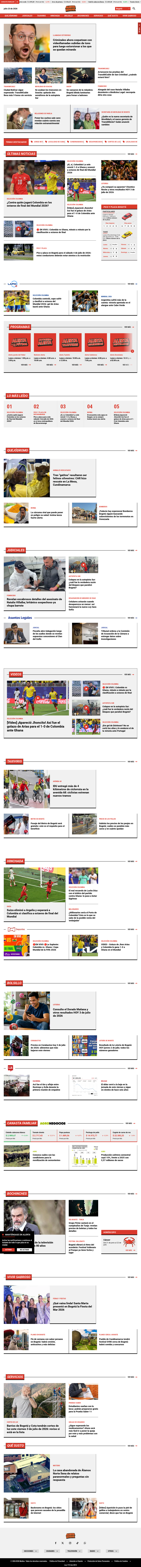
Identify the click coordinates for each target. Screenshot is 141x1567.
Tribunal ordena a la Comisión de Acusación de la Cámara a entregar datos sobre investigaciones (115, 634)
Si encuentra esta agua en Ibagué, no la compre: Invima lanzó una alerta (97, 416)
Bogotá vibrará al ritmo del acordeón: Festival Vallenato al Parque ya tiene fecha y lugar (82, 1248)
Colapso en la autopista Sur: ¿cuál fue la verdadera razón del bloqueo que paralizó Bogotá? (82, 582)
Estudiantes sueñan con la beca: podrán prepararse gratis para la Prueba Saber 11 (83, 1408)
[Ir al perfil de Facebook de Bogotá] (55, 1542)
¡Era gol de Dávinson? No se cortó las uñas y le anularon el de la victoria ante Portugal (118, 727)
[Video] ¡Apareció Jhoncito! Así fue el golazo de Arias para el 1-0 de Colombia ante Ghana (81, 211)
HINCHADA (55, 16)
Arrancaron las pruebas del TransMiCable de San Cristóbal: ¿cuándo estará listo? (117, 74)
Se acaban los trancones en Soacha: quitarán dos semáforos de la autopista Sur (48, 94)
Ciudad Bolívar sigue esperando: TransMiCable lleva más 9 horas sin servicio (18, 92)
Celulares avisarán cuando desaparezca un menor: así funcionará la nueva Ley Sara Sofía (82, 605)
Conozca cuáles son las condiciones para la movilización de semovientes (46, 1156)
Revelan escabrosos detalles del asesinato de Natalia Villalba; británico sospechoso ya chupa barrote (34, 601)
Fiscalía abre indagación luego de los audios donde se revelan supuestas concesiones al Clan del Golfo (47, 634)
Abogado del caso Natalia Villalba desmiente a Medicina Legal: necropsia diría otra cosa (116, 92)
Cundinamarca (77, 141)
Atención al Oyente (76, 1560)
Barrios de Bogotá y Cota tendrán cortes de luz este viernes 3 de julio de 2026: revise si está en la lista (33, 1428)
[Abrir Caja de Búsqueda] (134, 8)
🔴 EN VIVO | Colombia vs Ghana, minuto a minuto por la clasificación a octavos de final (63, 229)
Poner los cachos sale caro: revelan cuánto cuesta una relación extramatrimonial (48, 120)
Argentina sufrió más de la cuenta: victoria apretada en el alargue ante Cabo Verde (115, 301)
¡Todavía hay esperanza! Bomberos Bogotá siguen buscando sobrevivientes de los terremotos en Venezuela (116, 514)
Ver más (132, 154)
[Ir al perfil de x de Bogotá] (63, 1542)
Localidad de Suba (56, 141)
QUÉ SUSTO (113, 16)
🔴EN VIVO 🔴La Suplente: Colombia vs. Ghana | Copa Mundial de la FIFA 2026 (46, 946)
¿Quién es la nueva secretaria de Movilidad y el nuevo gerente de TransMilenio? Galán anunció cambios (117, 120)
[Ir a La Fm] (12, 283)
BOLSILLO (68, 16)
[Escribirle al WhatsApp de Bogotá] (85, 1542)
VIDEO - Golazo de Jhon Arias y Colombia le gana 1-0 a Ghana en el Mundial (115, 946)
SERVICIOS (98, 16)
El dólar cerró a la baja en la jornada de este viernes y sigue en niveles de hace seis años (116, 1086)
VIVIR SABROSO (129, 16)
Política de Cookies (121, 1560)
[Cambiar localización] (123, 8)
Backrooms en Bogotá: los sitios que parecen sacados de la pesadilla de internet (48, 1509)
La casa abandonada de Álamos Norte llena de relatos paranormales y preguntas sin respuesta (72, 1474)
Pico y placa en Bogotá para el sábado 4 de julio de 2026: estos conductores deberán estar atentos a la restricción (64, 253)
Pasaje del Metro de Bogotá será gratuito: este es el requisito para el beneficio (48, 825)
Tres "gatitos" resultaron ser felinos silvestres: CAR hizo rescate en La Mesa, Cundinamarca (70, 478)
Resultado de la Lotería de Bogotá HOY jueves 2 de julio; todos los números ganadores (115, 1047)
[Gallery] (70, 348)
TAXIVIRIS (41, 16)
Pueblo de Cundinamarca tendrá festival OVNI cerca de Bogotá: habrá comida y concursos (114, 1341)
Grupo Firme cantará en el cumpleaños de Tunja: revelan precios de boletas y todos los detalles (83, 1226)
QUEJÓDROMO (11, 16)
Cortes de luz (114, 141)
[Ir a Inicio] (70, 8)
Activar (8, 1250)
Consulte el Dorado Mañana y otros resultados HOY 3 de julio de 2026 (71, 1011)
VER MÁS (26, 364)
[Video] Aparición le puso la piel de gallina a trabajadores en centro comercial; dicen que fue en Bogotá (116, 1509)
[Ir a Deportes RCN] (16, 928)
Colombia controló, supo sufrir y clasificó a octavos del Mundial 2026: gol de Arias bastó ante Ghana (47, 301)
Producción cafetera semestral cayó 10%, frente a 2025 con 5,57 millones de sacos (116, 1156)
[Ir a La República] (10, 1067)
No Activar (24, 1250)
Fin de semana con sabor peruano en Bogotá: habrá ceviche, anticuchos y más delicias (47, 1341)
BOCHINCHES (83, 16)
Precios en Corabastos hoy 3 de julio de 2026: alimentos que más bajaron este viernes (48, 1047)
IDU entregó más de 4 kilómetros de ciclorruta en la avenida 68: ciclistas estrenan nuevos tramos (71, 789)
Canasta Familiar (7, 2)
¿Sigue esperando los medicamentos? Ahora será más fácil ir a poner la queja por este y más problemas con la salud (83, 1430)
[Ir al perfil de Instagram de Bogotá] (70, 1542)
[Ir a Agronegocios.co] (53, 1122)
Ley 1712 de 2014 (70, 1564)
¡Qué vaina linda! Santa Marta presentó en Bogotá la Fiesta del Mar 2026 (72, 1305)
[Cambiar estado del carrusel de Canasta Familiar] (17, 2)
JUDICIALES (27, 16)
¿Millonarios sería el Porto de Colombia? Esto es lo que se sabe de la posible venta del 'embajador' (83, 916)
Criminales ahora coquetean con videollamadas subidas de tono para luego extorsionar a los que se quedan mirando (72, 44)
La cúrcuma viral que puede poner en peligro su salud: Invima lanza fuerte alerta (47, 514)
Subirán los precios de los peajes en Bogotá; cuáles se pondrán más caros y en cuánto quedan (116, 825)
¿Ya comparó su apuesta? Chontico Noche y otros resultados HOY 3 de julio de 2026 (118, 189)
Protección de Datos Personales (99, 1560)
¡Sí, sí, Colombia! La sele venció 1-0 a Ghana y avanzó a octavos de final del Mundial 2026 (81, 168)
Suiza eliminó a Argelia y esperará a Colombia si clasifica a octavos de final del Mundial (32, 912)
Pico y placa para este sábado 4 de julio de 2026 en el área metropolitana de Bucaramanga (43, 419)
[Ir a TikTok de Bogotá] (77, 1542)
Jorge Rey (38, 141)
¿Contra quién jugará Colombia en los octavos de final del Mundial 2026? (29, 204)
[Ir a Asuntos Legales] (20, 616)
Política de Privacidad (57, 1560)
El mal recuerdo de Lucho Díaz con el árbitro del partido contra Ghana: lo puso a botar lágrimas (83, 893)
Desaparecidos (95, 141)
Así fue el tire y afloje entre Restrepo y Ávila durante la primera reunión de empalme (46, 1086)
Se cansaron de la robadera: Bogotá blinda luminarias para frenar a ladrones (79, 92)
